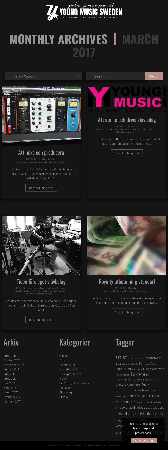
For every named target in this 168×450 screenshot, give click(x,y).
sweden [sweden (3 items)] (120, 425)
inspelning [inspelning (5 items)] (123, 369)
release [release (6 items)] (141, 407)
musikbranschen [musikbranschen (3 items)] (145, 390)
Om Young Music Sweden (75, 383)
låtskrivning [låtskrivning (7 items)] (139, 374)
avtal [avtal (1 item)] (130, 358)
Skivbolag (132, 126)
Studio (63, 397)
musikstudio (31, 293)
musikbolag (34, 162)
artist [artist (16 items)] (121, 357)
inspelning (20, 291)
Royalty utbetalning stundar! (127, 281)
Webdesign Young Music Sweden (107, 445)
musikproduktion (49, 162)
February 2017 (12, 397)
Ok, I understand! (144, 440)
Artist (63, 360)
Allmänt (64, 355)
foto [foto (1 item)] (154, 364)
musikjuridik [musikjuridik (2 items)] (121, 396)
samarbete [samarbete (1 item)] (152, 408)
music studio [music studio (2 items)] (133, 384)
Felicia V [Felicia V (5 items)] (145, 363)
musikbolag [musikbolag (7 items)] (125, 389)
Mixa (17, 162)
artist (98, 129)
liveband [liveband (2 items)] (124, 374)
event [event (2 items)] (125, 363)
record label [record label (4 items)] (127, 407)
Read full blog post (41, 188)
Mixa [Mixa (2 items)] (139, 379)
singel (152, 129)
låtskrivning (31, 291)
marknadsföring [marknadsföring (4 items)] (125, 379)
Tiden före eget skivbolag (41, 281)
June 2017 (9, 378)
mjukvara (24, 162)
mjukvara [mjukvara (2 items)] (147, 379)
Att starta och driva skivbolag (127, 119)
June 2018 (9, 355)
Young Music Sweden (70, 445)
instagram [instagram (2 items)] (137, 369)
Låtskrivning (33, 288)
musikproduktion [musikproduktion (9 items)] (143, 395)
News (63, 378)
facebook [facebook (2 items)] (133, 363)
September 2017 (13, 365)
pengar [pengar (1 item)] (139, 402)
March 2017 (10, 392)
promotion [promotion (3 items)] (149, 402)
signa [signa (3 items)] (161, 407)
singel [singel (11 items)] (121, 413)
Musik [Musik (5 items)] (145, 384)
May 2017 (9, 383)
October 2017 (11, 360)
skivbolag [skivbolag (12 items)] (144, 413)
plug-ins (61, 162)
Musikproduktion (46, 159)
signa (145, 129)
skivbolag (120, 132)
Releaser (65, 387)
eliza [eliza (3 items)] (118, 363)
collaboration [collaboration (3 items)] (153, 357)
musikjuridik (119, 129)
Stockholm (136, 291)
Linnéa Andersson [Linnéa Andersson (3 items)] (153, 368)
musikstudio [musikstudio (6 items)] (125, 401)
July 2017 (9, 374)
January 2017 (12, 401)
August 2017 (11, 369)
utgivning (130, 132)
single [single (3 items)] (131, 414)
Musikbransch (68, 369)
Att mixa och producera (41, 152)
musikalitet (42, 291)
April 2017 (9, 387)
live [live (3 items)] (117, 374)
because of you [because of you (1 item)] (138, 358)
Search (154, 76)
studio (51, 293)
